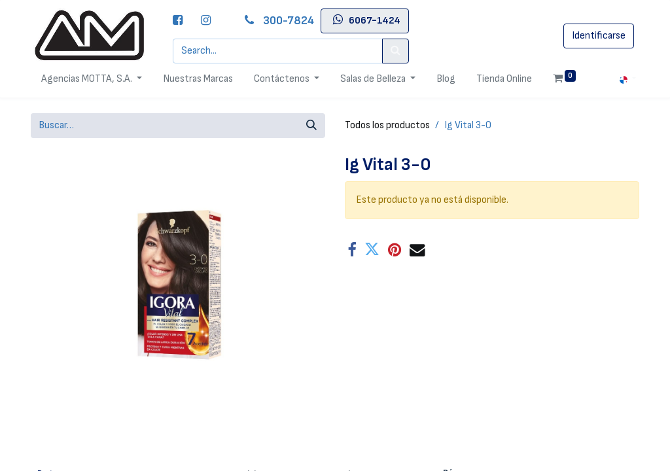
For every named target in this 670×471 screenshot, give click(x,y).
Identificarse (599, 35)
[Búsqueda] (311, 125)
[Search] (395, 51)
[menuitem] (197, 79)
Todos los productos (387, 125)
